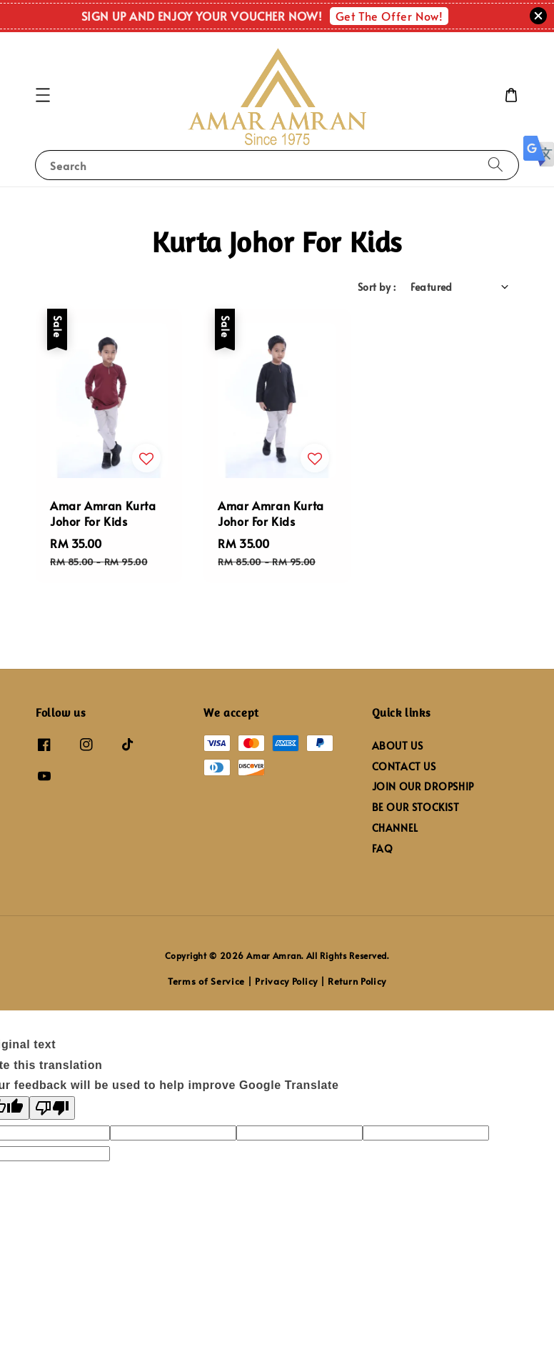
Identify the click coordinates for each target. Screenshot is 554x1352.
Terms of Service (206, 981)
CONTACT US (404, 766)
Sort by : (377, 287)
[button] (43, 95)
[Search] (495, 165)
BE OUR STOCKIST (416, 807)
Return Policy (357, 981)
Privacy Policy (286, 981)
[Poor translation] (52, 1108)
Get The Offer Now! (389, 16)
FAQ (382, 848)
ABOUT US (397, 746)
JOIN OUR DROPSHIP (423, 786)
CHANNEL (395, 828)
